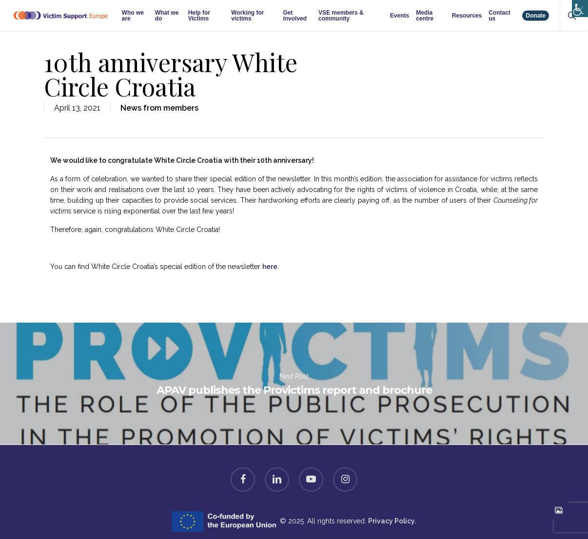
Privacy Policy (391, 521)
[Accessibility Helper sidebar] (578, 6)
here (269, 266)
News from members (159, 108)
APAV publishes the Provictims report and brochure (294, 383)
